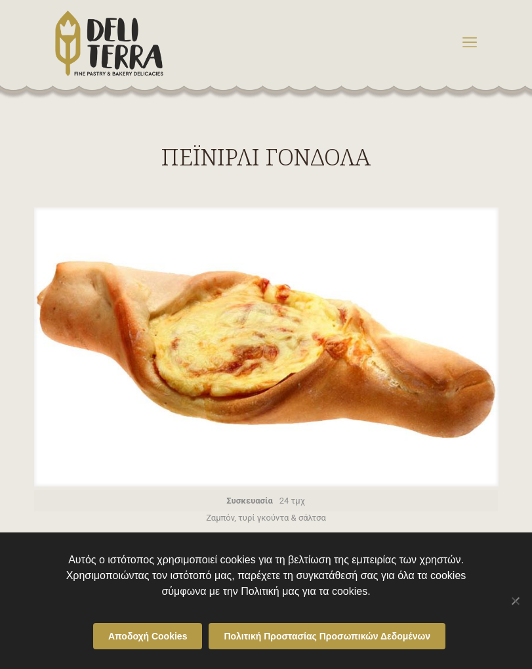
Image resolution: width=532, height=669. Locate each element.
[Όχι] (515, 600)
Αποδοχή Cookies (148, 636)
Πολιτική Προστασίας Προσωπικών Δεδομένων (327, 636)
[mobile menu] (470, 43)
